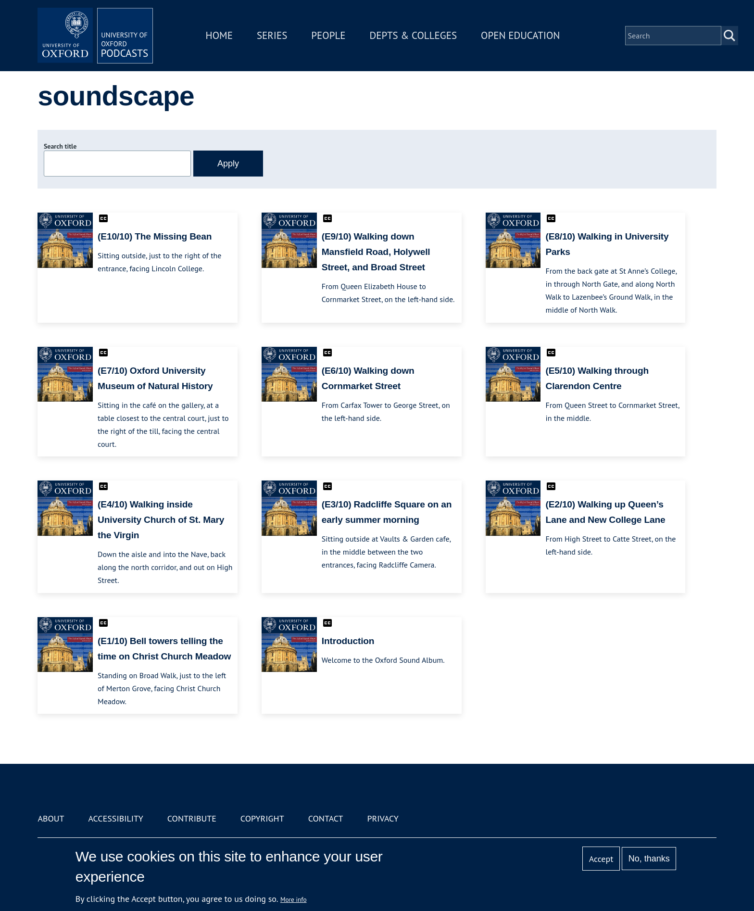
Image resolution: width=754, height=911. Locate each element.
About (51, 818)
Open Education (520, 35)
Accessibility (115, 818)
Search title (60, 146)
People (328, 35)
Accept (601, 858)
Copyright (262, 818)
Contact (325, 818)
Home (219, 35)
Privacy (383, 818)
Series (272, 35)
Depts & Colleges (413, 35)
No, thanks (649, 858)
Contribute (191, 818)
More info (293, 899)
